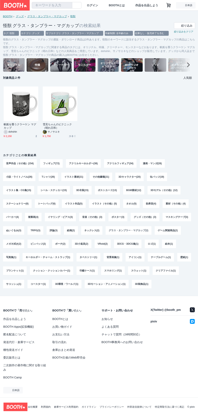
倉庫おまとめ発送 (63, 349)
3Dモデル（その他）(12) (164, 190)
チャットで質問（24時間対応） (122, 334)
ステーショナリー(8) (17, 203)
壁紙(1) (184, 257)
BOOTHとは (117, 5)
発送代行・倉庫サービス (19, 342)
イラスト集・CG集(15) (18, 190)
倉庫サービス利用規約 (66, 407)
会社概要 (33, 407)
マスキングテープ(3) (177, 217)
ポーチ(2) (60, 243)
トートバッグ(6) (47, 203)
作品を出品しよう (146, 5)
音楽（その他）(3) (92, 217)
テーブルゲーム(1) (161, 257)
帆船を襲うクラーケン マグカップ (20, 126)
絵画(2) (71, 230)
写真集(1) (11, 257)
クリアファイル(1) (166, 270)
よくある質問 (110, 326)
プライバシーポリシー (112, 407)
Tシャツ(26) (48, 176)
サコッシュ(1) (13, 284)
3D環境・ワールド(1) (66, 284)
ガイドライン (89, 407)
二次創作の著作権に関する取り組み (24, 367)
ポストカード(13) (107, 190)
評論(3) (54, 230)
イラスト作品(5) (74, 203)
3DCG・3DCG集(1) (127, 243)
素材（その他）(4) (176, 203)
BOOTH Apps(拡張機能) (18, 326)
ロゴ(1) (152, 243)
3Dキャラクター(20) (129, 176)
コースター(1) (38, 284)
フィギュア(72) (51, 163)
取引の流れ (59, 342)
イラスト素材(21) (73, 176)
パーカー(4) (12, 217)
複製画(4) (33, 217)
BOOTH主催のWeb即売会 (68, 357)
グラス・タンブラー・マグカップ (47, 16)
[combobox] (52, 5)
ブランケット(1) (15, 270)
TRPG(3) (35, 230)
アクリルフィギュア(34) (120, 163)
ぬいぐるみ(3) (13, 230)
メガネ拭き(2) (13, 243)
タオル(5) (131, 203)
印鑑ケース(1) (87, 270)
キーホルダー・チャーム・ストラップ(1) (48, 257)
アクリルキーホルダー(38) (83, 163)
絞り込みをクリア (184, 31)
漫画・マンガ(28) (152, 163)
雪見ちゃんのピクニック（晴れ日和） (57, 126)
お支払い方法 (60, 334)
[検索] (68, 5)
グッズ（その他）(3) (145, 217)
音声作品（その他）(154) (20, 163)
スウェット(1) (138, 270)
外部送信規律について (139, 407)
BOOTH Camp (12, 377)
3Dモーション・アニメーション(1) (107, 284)
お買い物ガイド (62, 326)
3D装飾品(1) (141, 284)
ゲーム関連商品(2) (168, 230)
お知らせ (107, 319)
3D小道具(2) (81, 243)
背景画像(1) (113, 257)
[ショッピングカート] (168, 5)
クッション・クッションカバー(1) (51, 270)
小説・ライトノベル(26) (19, 176)
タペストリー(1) (88, 257)
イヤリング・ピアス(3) (60, 217)
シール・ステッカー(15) (53, 190)
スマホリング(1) (113, 270)
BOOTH (7, 16)
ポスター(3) (118, 217)
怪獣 (72, 16)
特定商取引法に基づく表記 (169, 407)
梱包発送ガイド (13, 349)
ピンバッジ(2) (38, 243)
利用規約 (46, 407)
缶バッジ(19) (157, 176)
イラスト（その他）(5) (104, 203)
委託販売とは (11, 357)
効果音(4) (151, 203)
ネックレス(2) (92, 230)
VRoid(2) (103, 243)
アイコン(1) (135, 257)
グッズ (20, 16)
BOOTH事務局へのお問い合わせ (122, 342)
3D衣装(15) (82, 190)
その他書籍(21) (101, 176)
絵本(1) (169, 243)
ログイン (92, 5)
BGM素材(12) (133, 190)
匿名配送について (14, 334)
